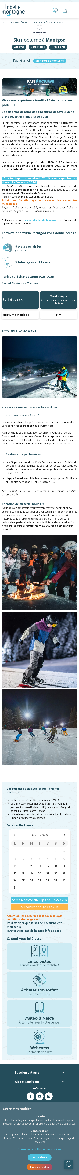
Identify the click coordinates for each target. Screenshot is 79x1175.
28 (47, 880)
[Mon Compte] (55, 10)
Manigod (26, 22)
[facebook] (30, 1096)
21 (47, 873)
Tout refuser (40, 1157)
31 (15, 887)
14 (47, 866)
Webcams (19, 47)
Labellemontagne (11, 22)
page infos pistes (49, 930)
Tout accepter (40, 1167)
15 (56, 866)
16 (64, 866)
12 (31, 866)
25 (23, 880)
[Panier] (64, 10)
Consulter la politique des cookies (39, 1149)
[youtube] (40, 1096)
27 (39, 880)
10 (15, 866)
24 (15, 880)
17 (15, 873)
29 (55, 880)
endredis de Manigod (43, 219)
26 (31, 880)
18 (23, 873)
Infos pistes (58, 47)
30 (64, 880)
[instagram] (49, 1096)
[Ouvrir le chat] (68, 1164)
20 (39, 873)
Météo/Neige (38, 47)
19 (31, 873)
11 (23, 866)
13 (39, 866)
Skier (42, 22)
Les (26, 219)
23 (64, 873)
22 (55, 873)
